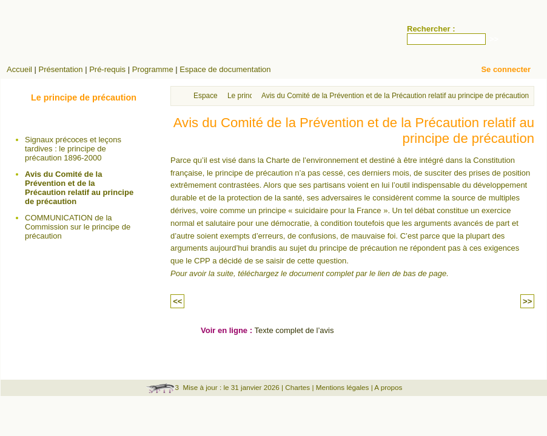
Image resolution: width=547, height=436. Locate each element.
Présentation (61, 69)
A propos (388, 387)
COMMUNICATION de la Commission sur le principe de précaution (77, 226)
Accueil (19, 69)
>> (527, 301)
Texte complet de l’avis (294, 330)
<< (177, 301)
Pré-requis (107, 69)
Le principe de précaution (83, 97)
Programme (152, 69)
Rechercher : (431, 28)
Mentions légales (342, 387)
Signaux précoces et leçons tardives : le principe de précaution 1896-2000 (73, 148)
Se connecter (506, 69)
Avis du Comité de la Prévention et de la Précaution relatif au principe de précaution (79, 188)
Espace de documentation (225, 69)
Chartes (297, 387)
